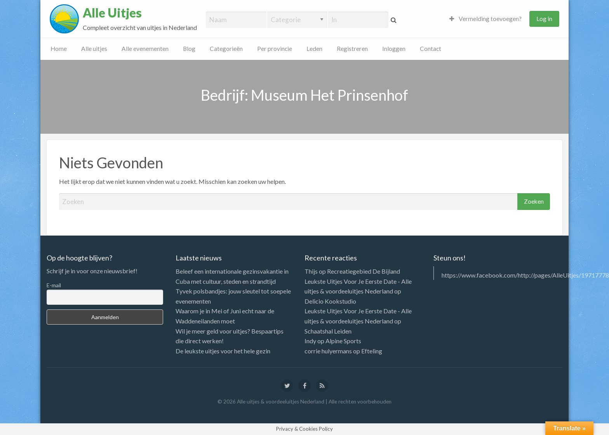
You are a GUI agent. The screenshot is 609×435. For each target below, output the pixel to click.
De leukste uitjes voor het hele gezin (223, 351)
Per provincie (274, 48)
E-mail (54, 285)
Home (58, 48)
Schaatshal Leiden (327, 331)
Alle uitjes (94, 48)
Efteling (371, 351)
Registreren (352, 48)
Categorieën (226, 48)
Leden (314, 48)
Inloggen (393, 48)
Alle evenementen (145, 48)
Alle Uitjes (112, 12)
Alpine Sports (343, 340)
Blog (189, 48)
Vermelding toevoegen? (485, 18)
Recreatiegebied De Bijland (363, 271)
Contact (430, 48)
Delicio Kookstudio (330, 301)
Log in (544, 18)
